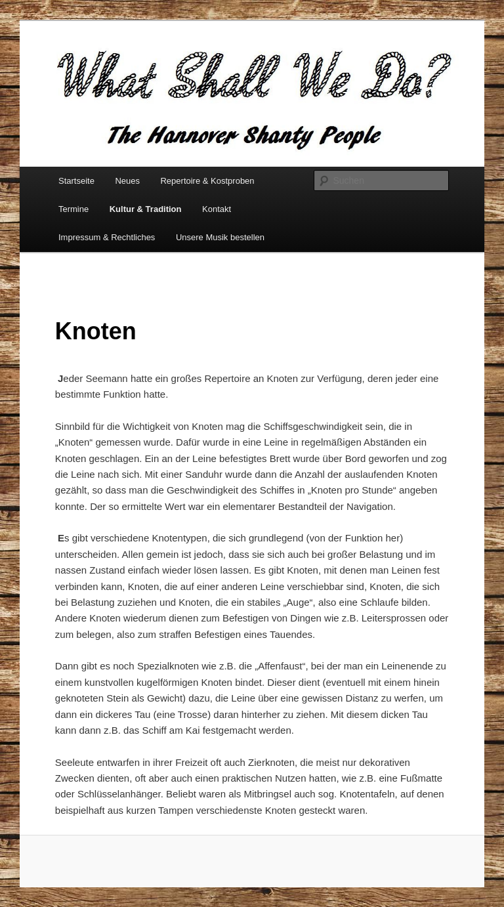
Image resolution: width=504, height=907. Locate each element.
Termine (73, 209)
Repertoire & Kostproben (207, 181)
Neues (127, 181)
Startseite (76, 181)
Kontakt (216, 209)
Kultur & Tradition (146, 209)
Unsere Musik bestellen (220, 237)
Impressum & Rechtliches (106, 237)
